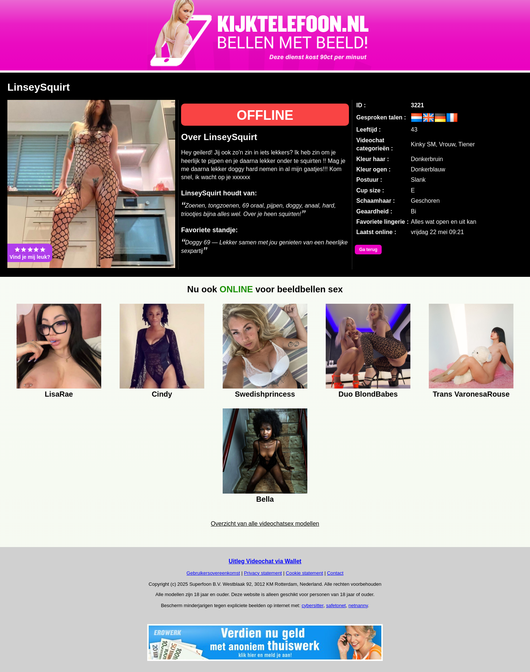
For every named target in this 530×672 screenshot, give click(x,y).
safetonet (336, 605)
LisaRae (59, 394)
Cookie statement (304, 573)
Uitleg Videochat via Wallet (265, 561)
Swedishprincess (265, 394)
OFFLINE (265, 115)
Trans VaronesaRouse (471, 394)
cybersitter (312, 605)
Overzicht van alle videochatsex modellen (265, 523)
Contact (335, 573)
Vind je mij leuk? (30, 253)
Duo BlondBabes (368, 394)
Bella (265, 499)
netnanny (358, 605)
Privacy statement (263, 573)
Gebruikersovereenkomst (213, 573)
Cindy (162, 394)
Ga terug (368, 249)
